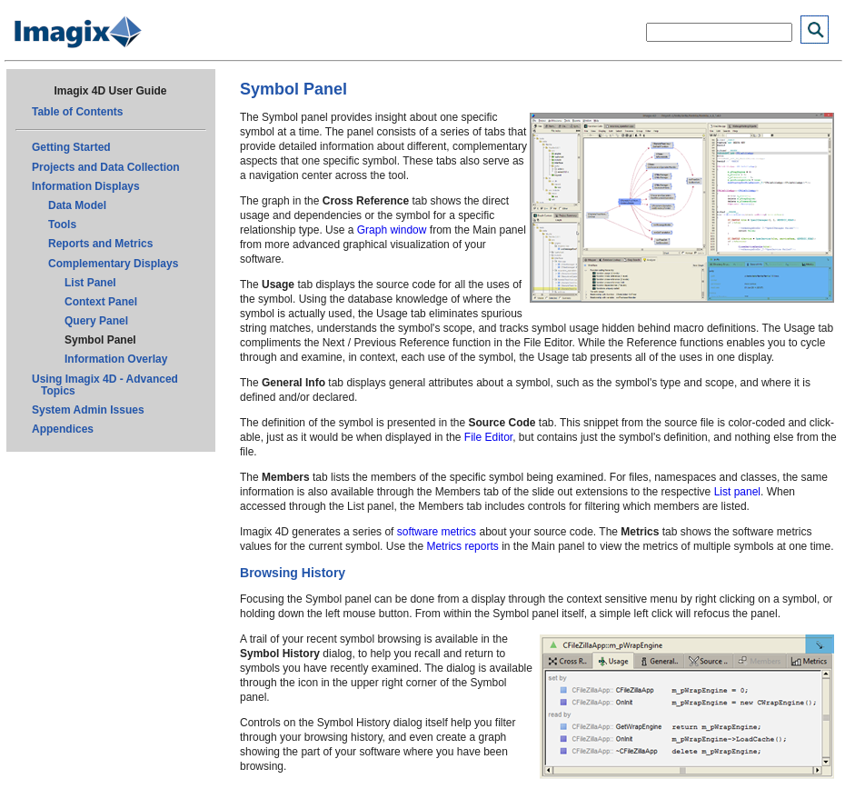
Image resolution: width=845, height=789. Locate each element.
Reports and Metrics (100, 243)
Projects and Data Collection (106, 167)
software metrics (436, 531)
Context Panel (101, 301)
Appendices (63, 429)
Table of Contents (77, 111)
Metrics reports (462, 546)
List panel (737, 491)
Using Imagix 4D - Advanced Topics (105, 385)
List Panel (90, 282)
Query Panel (96, 321)
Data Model (77, 205)
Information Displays (86, 186)
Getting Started (71, 147)
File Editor (488, 437)
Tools (62, 224)
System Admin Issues (88, 410)
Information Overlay (116, 359)
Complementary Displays (113, 263)
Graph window (392, 230)
